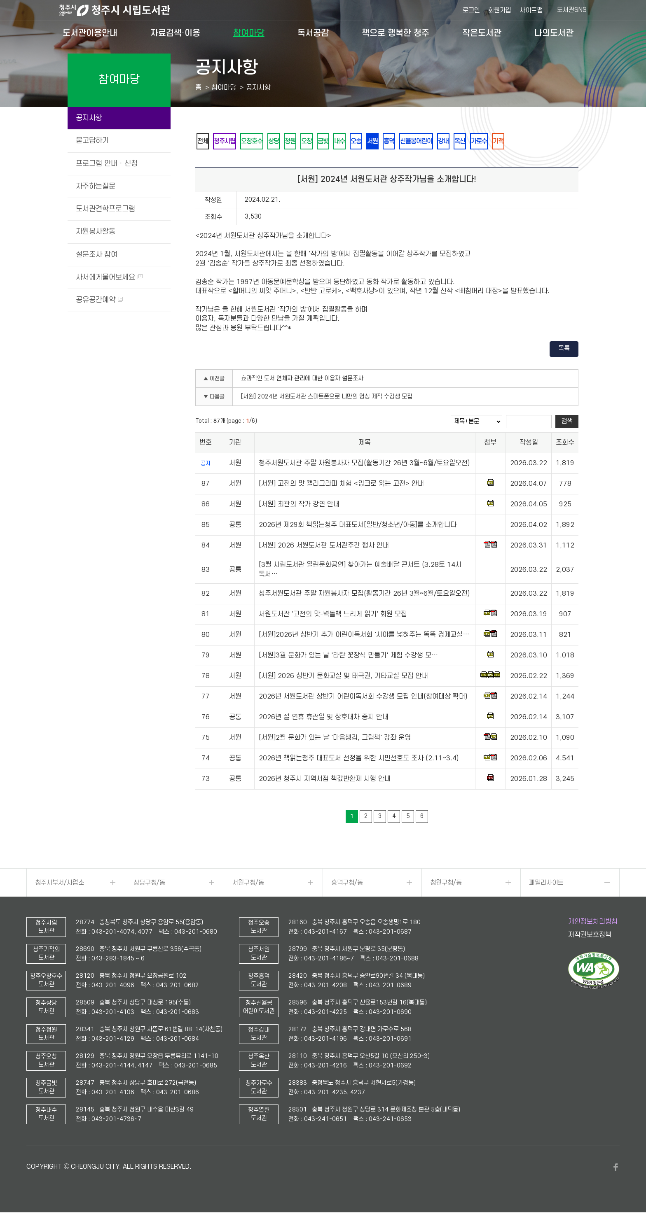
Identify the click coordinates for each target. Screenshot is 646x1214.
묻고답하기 (92, 140)
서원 (397, 141)
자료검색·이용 (175, 33)
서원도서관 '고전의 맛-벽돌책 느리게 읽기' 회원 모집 (333, 616)
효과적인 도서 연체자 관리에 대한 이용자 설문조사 (302, 380)
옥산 (496, 141)
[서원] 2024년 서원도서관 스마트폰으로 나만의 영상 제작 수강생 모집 (326, 398)
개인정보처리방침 (593, 923)
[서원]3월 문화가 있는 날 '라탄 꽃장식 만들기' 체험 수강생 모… (348, 657)
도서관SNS (572, 10)
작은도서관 (481, 33)
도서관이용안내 (90, 33)
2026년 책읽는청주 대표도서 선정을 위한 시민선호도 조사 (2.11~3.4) (359, 760)
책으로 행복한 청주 (395, 33)
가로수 (518, 141)
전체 (204, 141)
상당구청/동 (149, 884)
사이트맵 (531, 10)
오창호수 (259, 141)
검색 (567, 422)
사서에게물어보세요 (109, 277)
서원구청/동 (248, 884)
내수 (359, 141)
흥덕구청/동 (347, 884)
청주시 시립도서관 (121, 10)
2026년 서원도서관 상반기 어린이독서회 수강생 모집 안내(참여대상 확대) (363, 698)
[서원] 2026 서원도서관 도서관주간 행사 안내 (324, 547)
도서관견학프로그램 (105, 209)
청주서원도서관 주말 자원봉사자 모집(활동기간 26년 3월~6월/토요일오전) (364, 464)
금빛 (340, 141)
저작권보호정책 (589, 936)
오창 (322, 141)
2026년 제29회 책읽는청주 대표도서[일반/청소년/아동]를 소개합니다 (357, 526)
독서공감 (313, 33)
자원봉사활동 (95, 231)
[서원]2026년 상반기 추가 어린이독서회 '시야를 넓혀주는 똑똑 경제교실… (364, 636)
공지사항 (89, 118)
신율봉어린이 (447, 141)
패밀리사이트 (546, 884)
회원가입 (499, 10)
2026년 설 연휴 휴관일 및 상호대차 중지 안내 (324, 718)
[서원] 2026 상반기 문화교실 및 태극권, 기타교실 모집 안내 (343, 677)
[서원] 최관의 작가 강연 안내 (299, 506)
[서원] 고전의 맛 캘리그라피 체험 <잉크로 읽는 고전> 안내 (341, 485)
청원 (303, 141)
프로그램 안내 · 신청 (107, 164)
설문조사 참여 (96, 255)
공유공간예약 (99, 300)
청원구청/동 (446, 884)
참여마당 (248, 33)
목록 (564, 350)
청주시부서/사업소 (59, 884)
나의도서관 (553, 33)
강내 (477, 141)
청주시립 (228, 141)
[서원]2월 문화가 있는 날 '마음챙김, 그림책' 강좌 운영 (335, 739)
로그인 (471, 10)
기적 (540, 141)
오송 (378, 141)
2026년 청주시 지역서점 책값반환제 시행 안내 (325, 780)
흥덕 (416, 141)
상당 (284, 141)
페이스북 (615, 1169)
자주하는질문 (95, 186)
